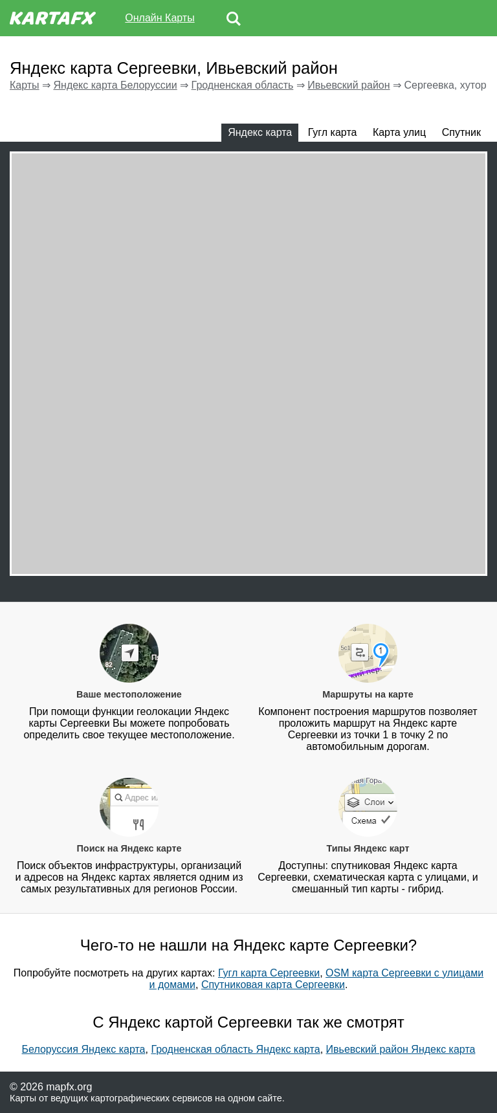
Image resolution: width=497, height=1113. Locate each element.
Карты (24, 85)
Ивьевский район (348, 85)
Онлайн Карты (159, 17)
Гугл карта (332, 132)
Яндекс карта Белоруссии (115, 85)
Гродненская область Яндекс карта (235, 1049)
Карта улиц (399, 132)
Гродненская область (243, 85)
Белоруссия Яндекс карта (84, 1049)
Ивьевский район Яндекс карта (401, 1049)
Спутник (461, 132)
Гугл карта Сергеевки (269, 972)
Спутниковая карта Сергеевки (273, 984)
